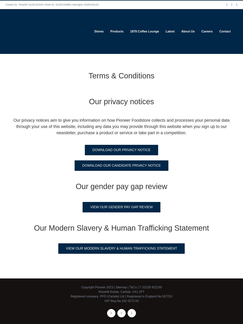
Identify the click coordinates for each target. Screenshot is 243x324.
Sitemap (121, 283)
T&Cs (132, 283)
